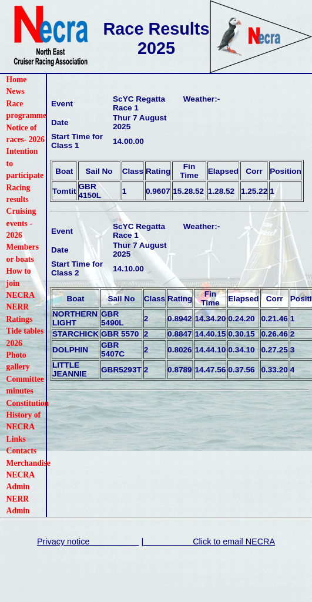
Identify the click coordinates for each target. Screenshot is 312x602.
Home (16, 79)
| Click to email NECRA (208, 541)
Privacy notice (88, 541)
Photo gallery (18, 361)
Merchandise (26, 463)
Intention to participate (24, 163)
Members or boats (22, 253)
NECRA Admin (20, 480)
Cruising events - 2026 (21, 223)
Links (16, 439)
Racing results (18, 193)
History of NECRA (23, 421)
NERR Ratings (19, 312)
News (15, 91)
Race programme (26, 109)
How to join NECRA (20, 283)
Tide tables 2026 (25, 337)
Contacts (21, 450)
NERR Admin (18, 505)
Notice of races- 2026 (25, 133)
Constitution (26, 403)
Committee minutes (25, 385)
